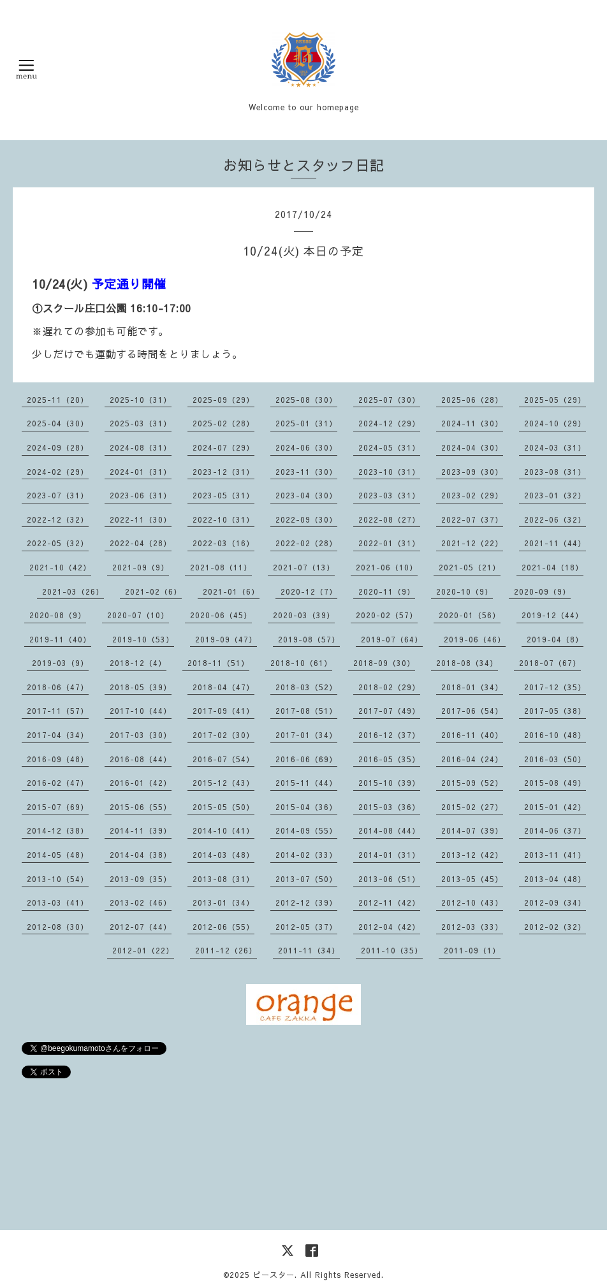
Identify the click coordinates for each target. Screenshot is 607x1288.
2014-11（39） (141, 830)
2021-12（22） (472, 543)
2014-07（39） (472, 830)
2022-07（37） (472, 519)
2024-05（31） (389, 447)
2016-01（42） (141, 783)
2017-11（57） (58, 711)
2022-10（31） (223, 519)
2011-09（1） (472, 950)
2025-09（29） (223, 399)
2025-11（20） (58, 399)
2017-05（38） (555, 711)
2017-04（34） (58, 735)
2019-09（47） (226, 639)
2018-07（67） (550, 663)
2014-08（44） (389, 830)
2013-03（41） (58, 902)
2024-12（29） (389, 423)
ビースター (274, 1275)
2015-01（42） (555, 807)
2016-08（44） (141, 759)
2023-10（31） (389, 472)
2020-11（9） (386, 591)
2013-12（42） (472, 855)
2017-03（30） (141, 735)
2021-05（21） (470, 567)
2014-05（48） (58, 855)
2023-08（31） (555, 472)
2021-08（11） (221, 567)
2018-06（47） (58, 687)
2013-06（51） (389, 879)
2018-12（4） (138, 663)
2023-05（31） (223, 495)
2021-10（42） (60, 567)
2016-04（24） (472, 759)
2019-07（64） (392, 639)
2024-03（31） (555, 447)
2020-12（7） (309, 591)
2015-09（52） (472, 783)
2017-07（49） (389, 711)
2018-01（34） (472, 687)
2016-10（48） (555, 735)
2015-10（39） (389, 783)
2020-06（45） (221, 615)
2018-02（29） (389, 687)
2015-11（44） (306, 783)
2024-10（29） (555, 423)
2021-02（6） (153, 591)
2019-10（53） (143, 639)
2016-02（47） (58, 783)
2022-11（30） (141, 519)
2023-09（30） (472, 472)
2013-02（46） (141, 902)
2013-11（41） (555, 855)
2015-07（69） (58, 807)
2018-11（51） (218, 663)
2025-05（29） (555, 399)
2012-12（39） (306, 902)
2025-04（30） (58, 423)
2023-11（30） (306, 472)
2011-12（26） (226, 950)
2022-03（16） (223, 543)
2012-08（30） (58, 927)
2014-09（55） (306, 830)
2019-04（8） (555, 639)
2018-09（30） (384, 663)
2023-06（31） (141, 495)
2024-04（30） (472, 447)
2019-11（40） (60, 639)
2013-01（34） (223, 902)
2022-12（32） (58, 519)
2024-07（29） (223, 447)
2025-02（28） (223, 423)
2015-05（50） (223, 807)
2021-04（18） (552, 567)
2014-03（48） (223, 855)
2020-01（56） (470, 615)
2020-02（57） (387, 615)
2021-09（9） (140, 567)
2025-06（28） (472, 399)
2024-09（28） (58, 447)
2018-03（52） (306, 687)
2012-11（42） (389, 902)
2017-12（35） (555, 687)
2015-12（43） (223, 783)
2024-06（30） (306, 447)
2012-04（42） (389, 927)
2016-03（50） (555, 759)
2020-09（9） (542, 591)
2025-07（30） (389, 399)
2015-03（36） (389, 807)
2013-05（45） (472, 879)
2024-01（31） (141, 472)
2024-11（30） (472, 423)
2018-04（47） (223, 687)
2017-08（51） (306, 711)
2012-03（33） (472, 927)
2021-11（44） (555, 543)
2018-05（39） (141, 687)
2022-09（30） (306, 519)
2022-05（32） (58, 543)
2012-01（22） (143, 950)
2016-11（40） (472, 735)
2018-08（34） (467, 663)
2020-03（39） (304, 615)
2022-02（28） (306, 543)
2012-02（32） (555, 927)
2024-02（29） (58, 472)
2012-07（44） (141, 927)
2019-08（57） (309, 639)
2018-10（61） (301, 663)
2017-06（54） (472, 711)
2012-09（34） (555, 902)
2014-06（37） (555, 830)
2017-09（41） (223, 711)
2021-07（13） (304, 567)
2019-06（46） (475, 639)
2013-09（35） (141, 879)
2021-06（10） (387, 567)
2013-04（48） (555, 879)
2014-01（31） (389, 855)
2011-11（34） (309, 950)
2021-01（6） (231, 591)
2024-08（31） (141, 447)
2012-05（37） (306, 927)
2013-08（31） (223, 879)
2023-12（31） (223, 472)
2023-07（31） (58, 495)
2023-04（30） (306, 495)
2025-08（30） (306, 399)
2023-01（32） (555, 495)
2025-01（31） (306, 423)
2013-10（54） (58, 879)
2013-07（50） (306, 879)
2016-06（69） (306, 759)
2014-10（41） (223, 830)
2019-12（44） (552, 615)
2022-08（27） (389, 519)
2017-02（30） (223, 735)
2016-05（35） (389, 759)
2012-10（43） (472, 902)
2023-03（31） (389, 495)
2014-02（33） (306, 855)
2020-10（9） (464, 591)
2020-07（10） (138, 615)
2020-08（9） (57, 615)
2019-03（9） (60, 663)
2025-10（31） (141, 399)
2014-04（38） (141, 855)
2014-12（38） (58, 830)
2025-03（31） (141, 423)
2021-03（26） (73, 591)
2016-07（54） (223, 759)
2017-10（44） (141, 711)
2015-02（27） (472, 807)
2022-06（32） (555, 519)
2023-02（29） (472, 495)
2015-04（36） (306, 807)
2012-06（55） (223, 927)
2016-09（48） (58, 759)
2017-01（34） (306, 735)
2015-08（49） (555, 783)
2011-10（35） (392, 950)
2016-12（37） (389, 735)
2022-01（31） (389, 543)
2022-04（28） (141, 543)
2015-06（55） (141, 807)
